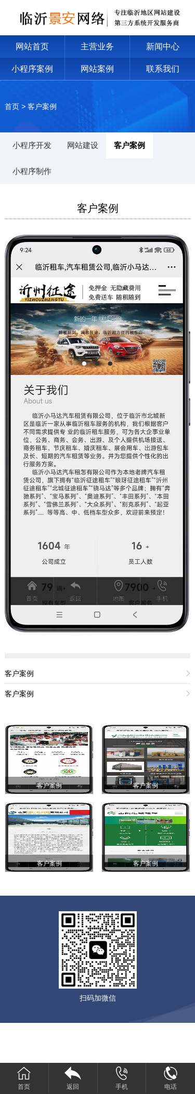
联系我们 (162, 68)
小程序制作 (31, 171)
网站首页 (32, 46)
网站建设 (82, 145)
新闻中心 (162, 46)
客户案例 (42, 106)
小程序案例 (32, 68)
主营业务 (97, 46)
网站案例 (97, 68)
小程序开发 (31, 145)
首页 (12, 106)
